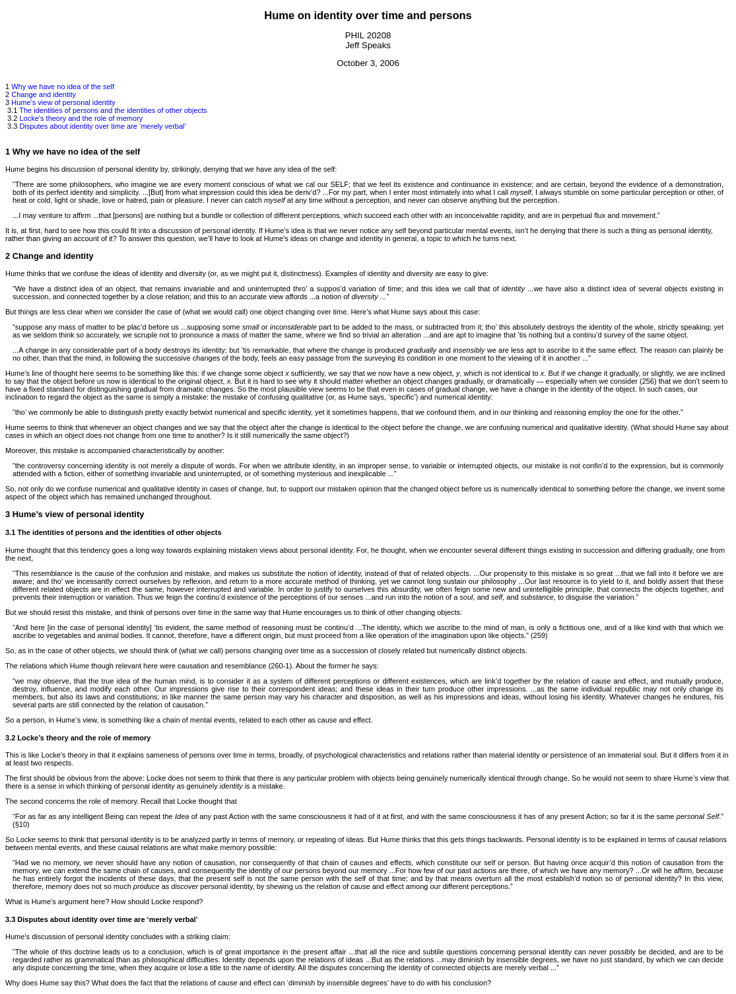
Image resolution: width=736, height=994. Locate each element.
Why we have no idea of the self (62, 86)
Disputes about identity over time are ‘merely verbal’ (102, 126)
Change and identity (43, 94)
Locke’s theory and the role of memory (81, 118)
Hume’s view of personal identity (63, 102)
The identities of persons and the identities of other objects (113, 110)
